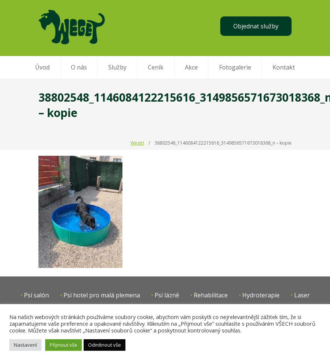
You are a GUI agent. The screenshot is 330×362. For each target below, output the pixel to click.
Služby (117, 67)
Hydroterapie (261, 295)
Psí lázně (167, 295)
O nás (79, 67)
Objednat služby (255, 26)
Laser (302, 295)
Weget (137, 143)
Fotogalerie (235, 67)
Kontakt (284, 67)
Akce (191, 67)
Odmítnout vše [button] (104, 344)
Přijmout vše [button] (63, 344)
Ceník (156, 67)
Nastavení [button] (25, 344)
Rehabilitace (211, 295)
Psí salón (36, 295)
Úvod (42, 67)
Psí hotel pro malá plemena (101, 295)
